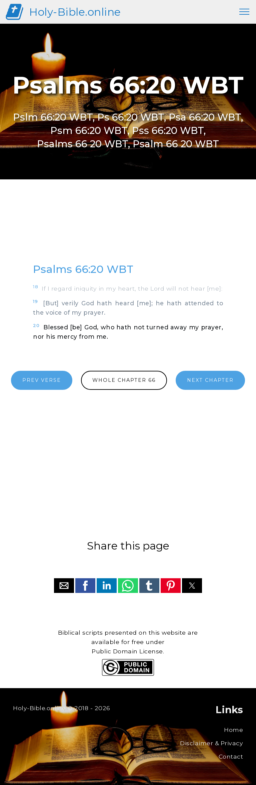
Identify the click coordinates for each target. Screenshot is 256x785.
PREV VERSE (41, 380)
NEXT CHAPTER (210, 380)
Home (233, 729)
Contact (231, 756)
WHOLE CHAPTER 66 (124, 380)
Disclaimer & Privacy (211, 743)
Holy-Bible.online (75, 11)
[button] (64, 585)
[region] (128, 227)
